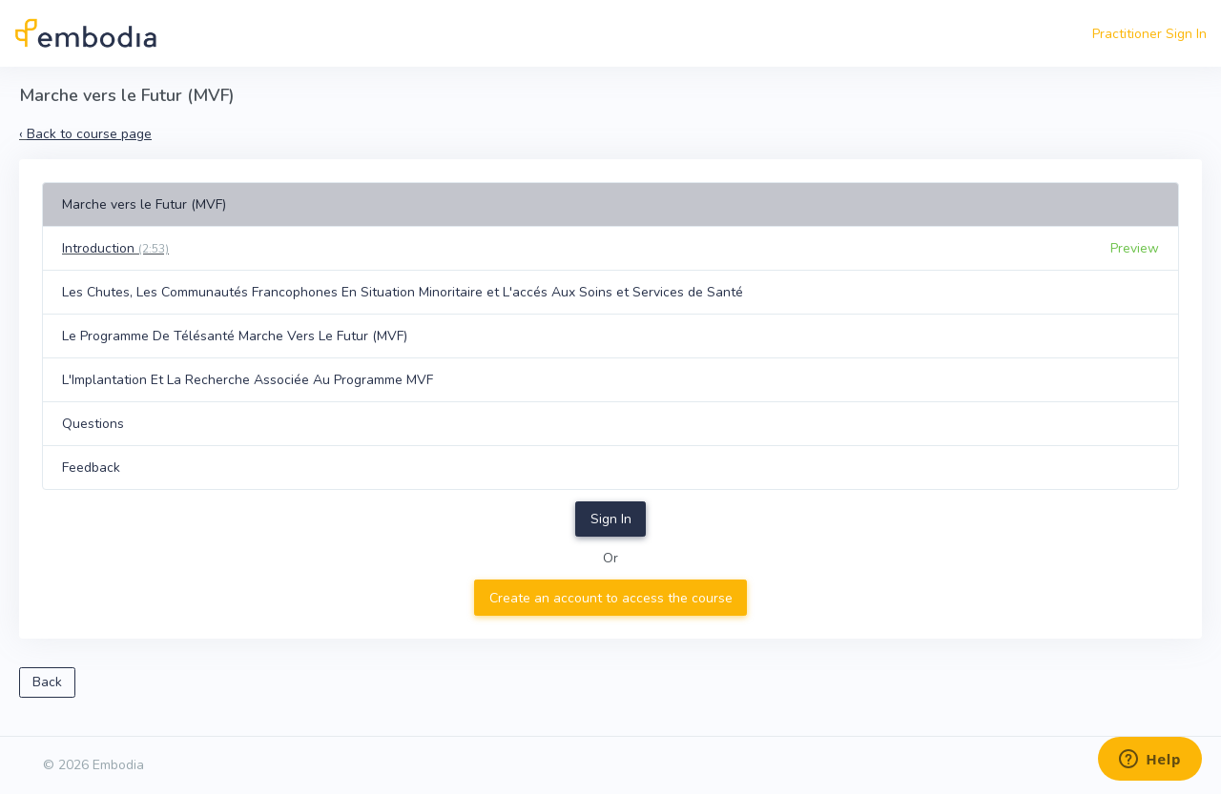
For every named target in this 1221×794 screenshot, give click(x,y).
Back (47, 682)
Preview (1134, 248)
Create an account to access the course (611, 598)
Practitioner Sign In (1149, 34)
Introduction (115, 248)
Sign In (610, 519)
